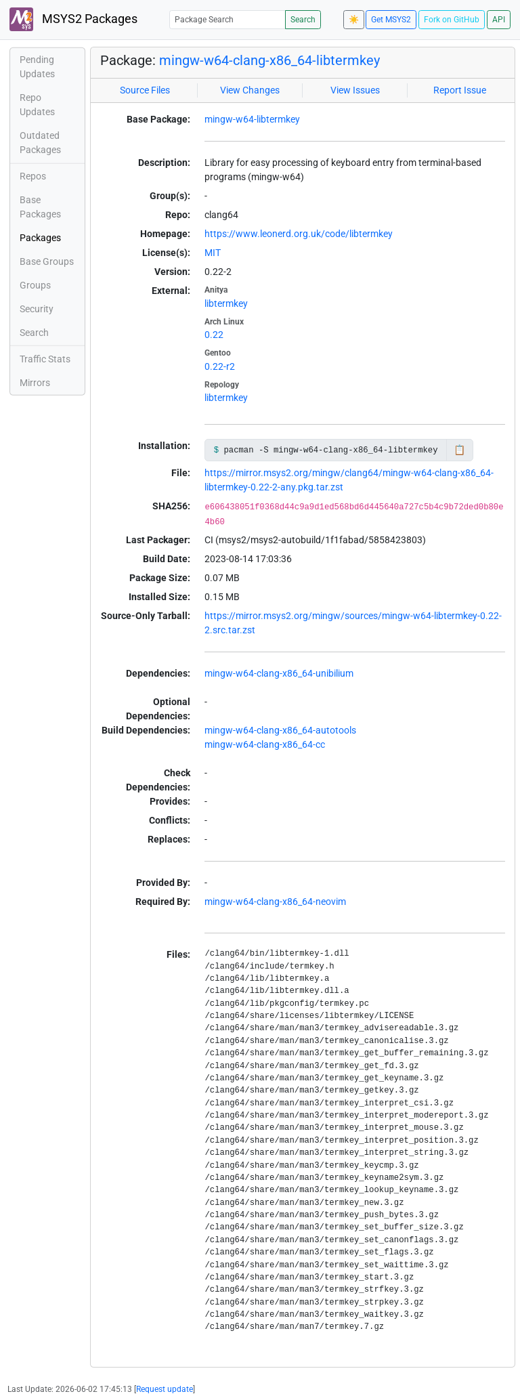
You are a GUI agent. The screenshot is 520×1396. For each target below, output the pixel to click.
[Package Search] (227, 19)
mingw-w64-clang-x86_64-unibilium (278, 673)
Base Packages (40, 206)
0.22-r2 (219, 366)
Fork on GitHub (451, 19)
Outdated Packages (40, 142)
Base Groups (47, 261)
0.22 (213, 334)
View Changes (250, 90)
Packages (40, 237)
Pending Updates (37, 66)
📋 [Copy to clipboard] (459, 449)
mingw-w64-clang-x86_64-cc (264, 744)
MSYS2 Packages (73, 19)
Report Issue (459, 90)
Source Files (145, 90)
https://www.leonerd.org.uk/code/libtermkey (298, 233)
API (498, 19)
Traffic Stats (45, 359)
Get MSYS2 (391, 19)
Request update (164, 1389)
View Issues (355, 90)
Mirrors (35, 382)
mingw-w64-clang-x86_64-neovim (275, 901)
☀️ (354, 19)
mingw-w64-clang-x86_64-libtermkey (269, 60)
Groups (35, 285)
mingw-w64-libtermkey (252, 119)
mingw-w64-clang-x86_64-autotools (280, 730)
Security (36, 308)
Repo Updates (37, 104)
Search (303, 19)
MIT (212, 252)
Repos (33, 176)
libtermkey (226, 303)
